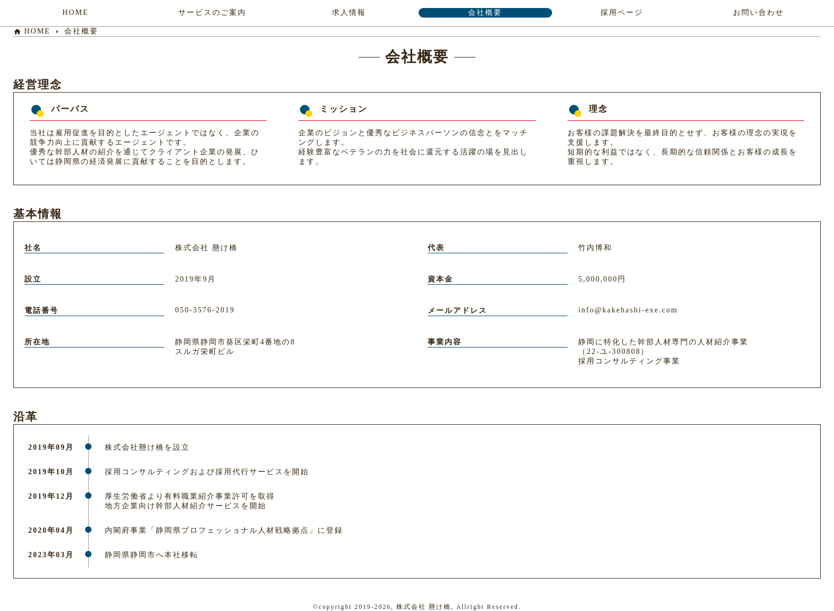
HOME (75, 12)
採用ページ (622, 12)
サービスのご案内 (212, 12)
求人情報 (349, 12)
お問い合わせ (758, 12)
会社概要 (485, 12)
